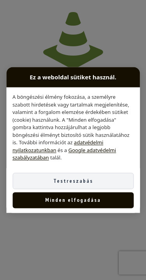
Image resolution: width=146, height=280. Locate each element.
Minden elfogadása (73, 200)
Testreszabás (73, 180)
